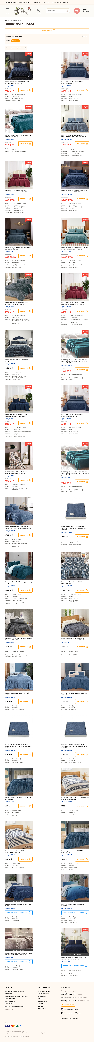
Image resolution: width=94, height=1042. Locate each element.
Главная (7, 20)
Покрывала (17, 20)
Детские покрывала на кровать (14, 1006)
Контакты (46, 2)
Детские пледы (9, 1003)
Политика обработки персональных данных (17, 1036)
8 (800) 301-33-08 (68, 1000)
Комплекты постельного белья (14, 991)
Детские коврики (10, 998)
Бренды (40, 1006)
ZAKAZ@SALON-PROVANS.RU (69, 1018)
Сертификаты (56, 2)
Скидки (65, 2)
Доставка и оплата (10, 2)
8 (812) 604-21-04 (68, 997)
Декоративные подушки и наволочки (16, 996)
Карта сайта (42, 1008)
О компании (36, 2)
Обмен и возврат (24, 2)
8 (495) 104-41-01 (68, 994)
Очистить (85, 37)
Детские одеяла (10, 1001)
